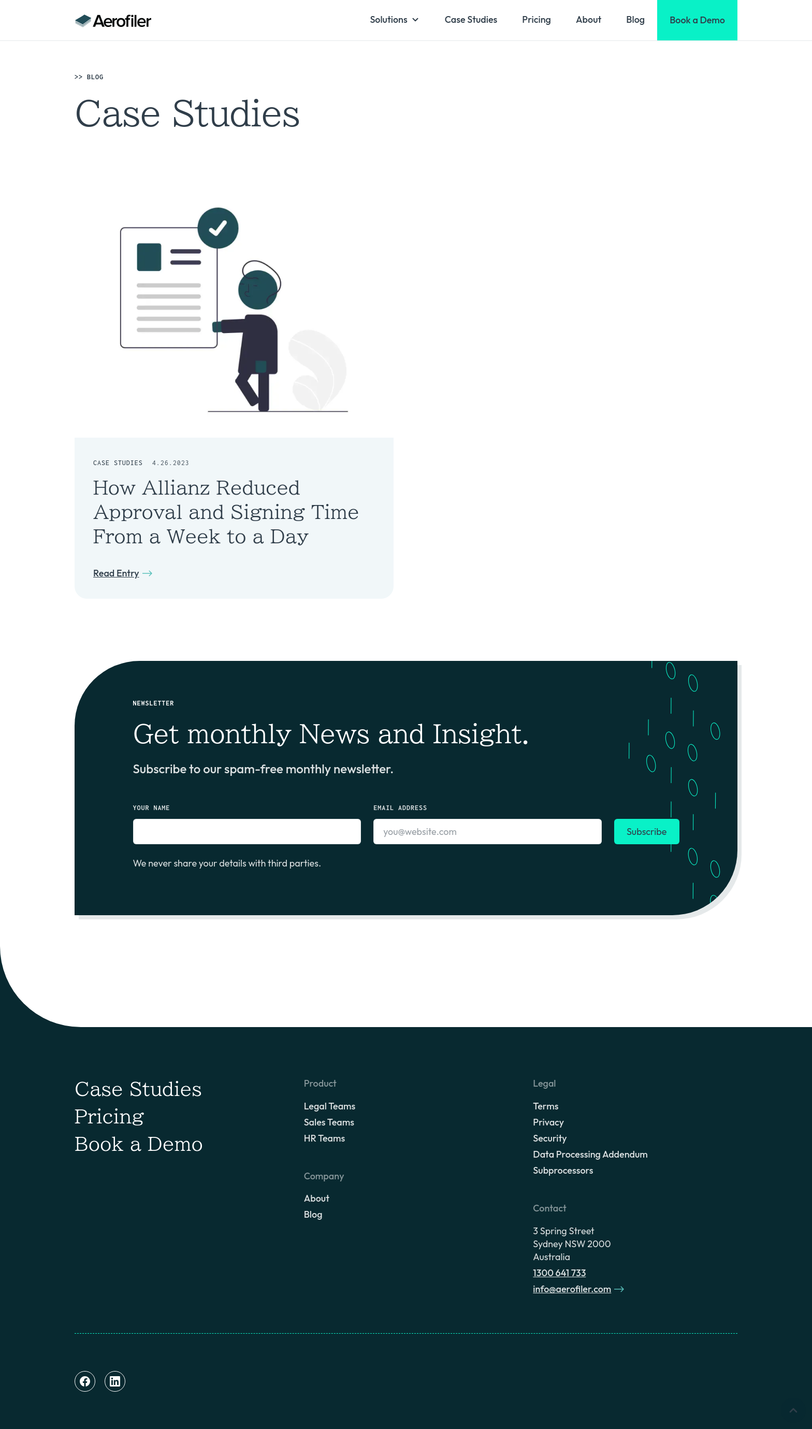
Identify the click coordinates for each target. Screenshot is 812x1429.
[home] (113, 20)
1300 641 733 (559, 1273)
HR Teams (324, 1138)
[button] (394, 19)
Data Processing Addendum (590, 1154)
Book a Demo (139, 1143)
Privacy (548, 1122)
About (588, 19)
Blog (635, 19)
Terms (545, 1106)
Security (550, 1138)
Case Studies (471, 19)
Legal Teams (330, 1106)
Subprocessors (563, 1170)
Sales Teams (329, 1122)
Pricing (536, 19)
